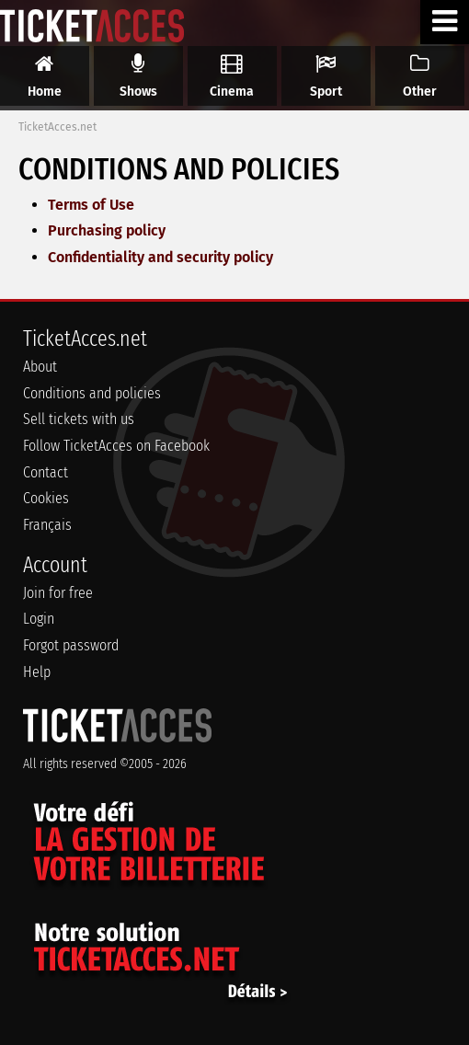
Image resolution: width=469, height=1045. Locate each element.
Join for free (58, 593)
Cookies (46, 498)
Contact (45, 472)
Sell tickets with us (78, 419)
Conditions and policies (92, 393)
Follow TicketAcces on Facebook (116, 445)
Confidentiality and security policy (160, 257)
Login (38, 618)
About (40, 366)
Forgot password (71, 645)
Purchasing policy (107, 230)
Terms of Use (91, 204)
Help (37, 672)
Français (47, 525)
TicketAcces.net (57, 127)
